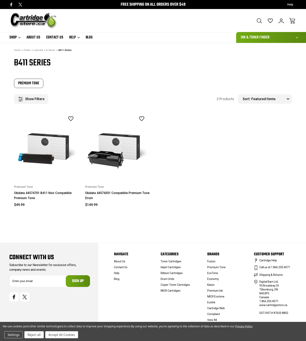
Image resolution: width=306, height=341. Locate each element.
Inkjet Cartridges (171, 267)
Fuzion (211, 261)
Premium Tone (216, 267)
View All (212, 319)
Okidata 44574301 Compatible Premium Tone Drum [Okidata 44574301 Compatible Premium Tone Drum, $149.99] (117, 195)
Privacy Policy (243, 326)
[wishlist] (65, 119)
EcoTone (212, 273)
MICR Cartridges (171, 290)
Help (290, 4)
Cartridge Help (268, 260)
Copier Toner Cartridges (175, 284)
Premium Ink (215, 290)
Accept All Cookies (61, 335)
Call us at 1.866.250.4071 (274, 267)
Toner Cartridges (171, 261)
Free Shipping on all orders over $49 (153, 4)
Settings (14, 335)
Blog (89, 37)
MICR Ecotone (215, 296)
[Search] (259, 20)
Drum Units (167, 278)
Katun (210, 284)
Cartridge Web (216, 308)
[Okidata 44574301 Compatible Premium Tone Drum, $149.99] (117, 144)
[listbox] (271, 99)
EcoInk (211, 302)
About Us (33, 37)
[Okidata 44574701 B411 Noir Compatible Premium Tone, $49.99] (46, 144)
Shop (15, 37)
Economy (213, 278)
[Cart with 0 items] (292, 20)
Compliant (213, 314)
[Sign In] (281, 20)
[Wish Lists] (270, 20)
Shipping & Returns (271, 274)
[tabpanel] (28, 83)
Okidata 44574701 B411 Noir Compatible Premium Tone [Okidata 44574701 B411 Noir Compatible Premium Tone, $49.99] (43, 195)
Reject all (34, 335)
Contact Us (54, 37)
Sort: (246, 99)
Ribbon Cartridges (172, 273)
